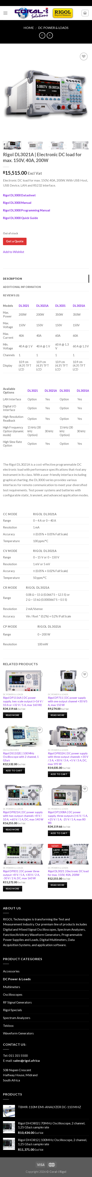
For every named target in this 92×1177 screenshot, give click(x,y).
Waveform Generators (18, 1033)
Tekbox (8, 1025)
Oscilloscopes (12, 994)
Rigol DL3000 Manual (17, 202)
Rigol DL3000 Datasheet (19, 195)
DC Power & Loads (53, 28)
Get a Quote (15, 241)
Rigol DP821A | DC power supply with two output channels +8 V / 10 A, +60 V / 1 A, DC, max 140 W (23, 816)
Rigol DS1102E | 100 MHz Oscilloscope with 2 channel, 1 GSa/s (21, 757)
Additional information (22, 287)
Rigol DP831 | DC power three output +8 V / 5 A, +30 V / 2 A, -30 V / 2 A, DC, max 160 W (21, 875)
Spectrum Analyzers (16, 1018)
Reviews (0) (11, 295)
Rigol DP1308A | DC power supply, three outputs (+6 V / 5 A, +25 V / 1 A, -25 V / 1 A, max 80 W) (68, 817)
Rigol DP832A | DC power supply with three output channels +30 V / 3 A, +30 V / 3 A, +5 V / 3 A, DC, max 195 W (68, 759)
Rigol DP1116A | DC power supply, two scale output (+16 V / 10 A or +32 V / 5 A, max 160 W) (23, 701)
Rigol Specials (12, 1010)
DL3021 (24, 305)
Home (29, 28)
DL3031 (60, 305)
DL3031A (79, 305)
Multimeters (11, 987)
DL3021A (42, 305)
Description (12, 278)
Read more (12, 715)
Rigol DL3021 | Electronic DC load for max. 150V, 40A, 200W (68, 873)
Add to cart (14, 770)
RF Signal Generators (17, 1002)
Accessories (11, 971)
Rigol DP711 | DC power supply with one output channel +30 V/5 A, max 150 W (67, 701)
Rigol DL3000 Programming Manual (26, 210)
